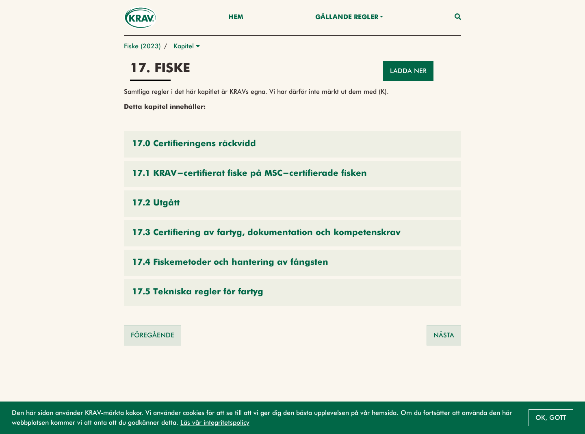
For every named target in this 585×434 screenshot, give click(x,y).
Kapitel (186, 46)
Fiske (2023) (142, 46)
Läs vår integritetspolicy (214, 422)
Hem (235, 17)
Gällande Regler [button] (346, 17)
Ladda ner (408, 71)
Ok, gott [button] (550, 417)
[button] (292, 144)
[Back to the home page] (140, 17)
